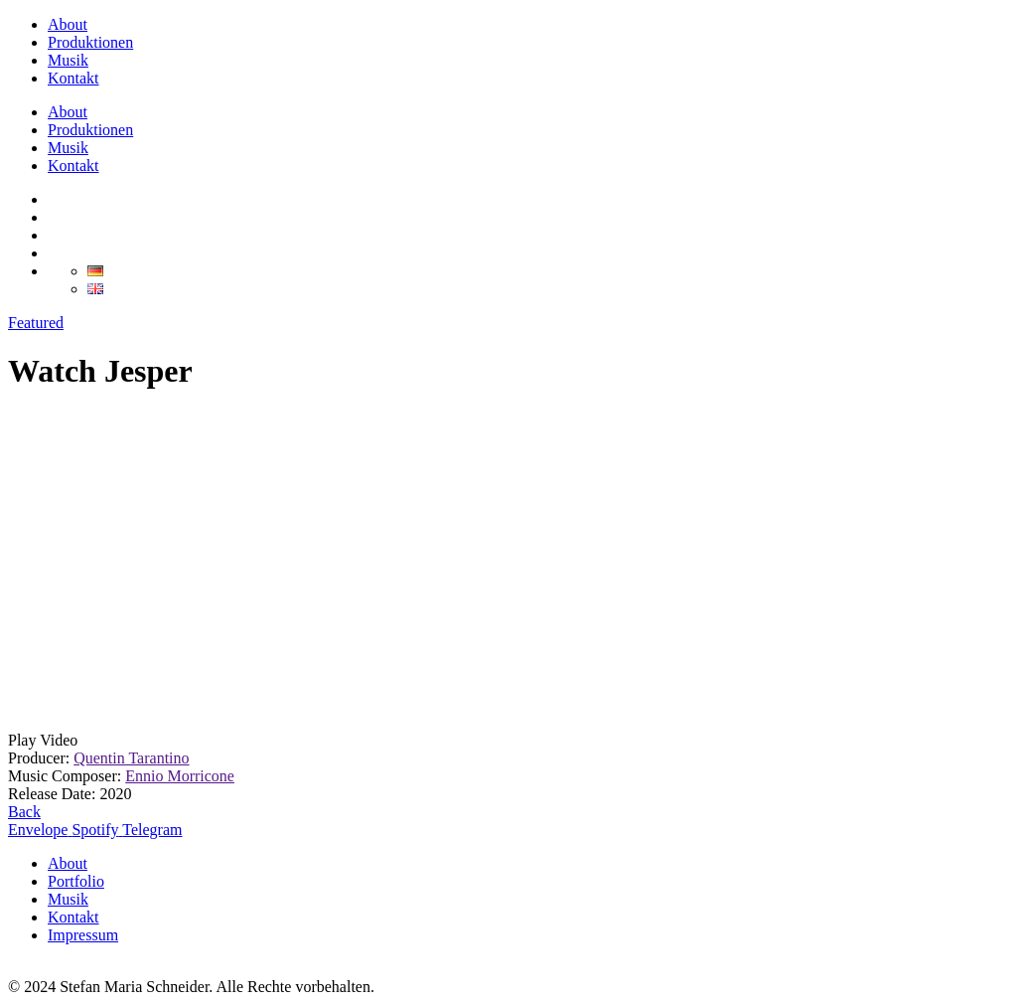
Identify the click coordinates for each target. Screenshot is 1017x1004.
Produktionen (90, 42)
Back (24, 811)
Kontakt (73, 78)
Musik (68, 60)
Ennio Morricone (179, 775)
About (67, 24)
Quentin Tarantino (131, 758)
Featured (36, 322)
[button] (508, 741)
